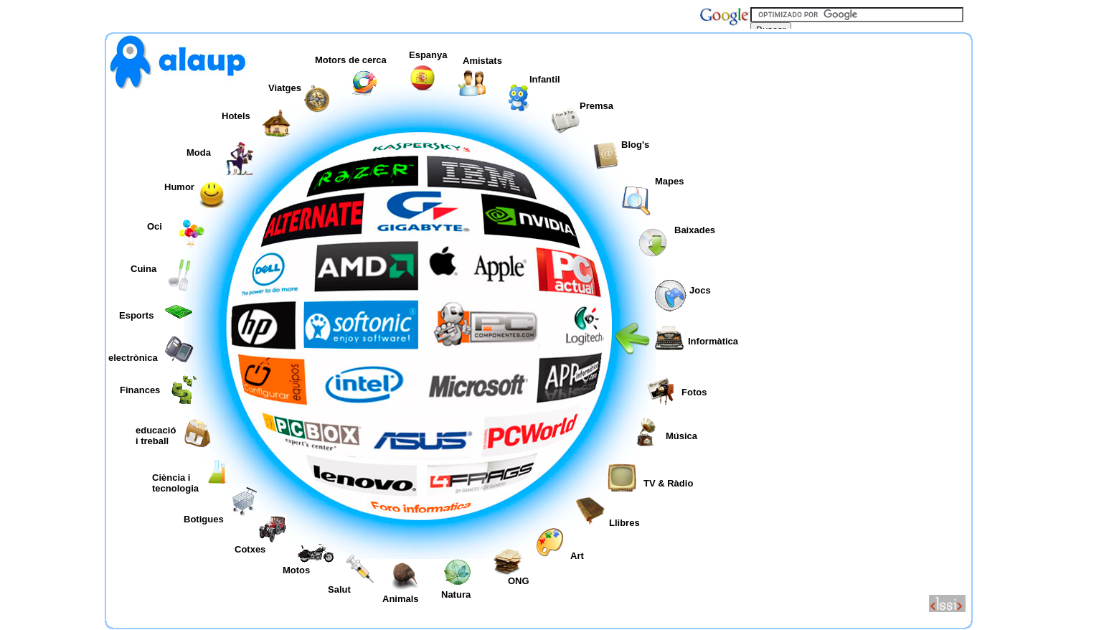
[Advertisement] (856, 132)
